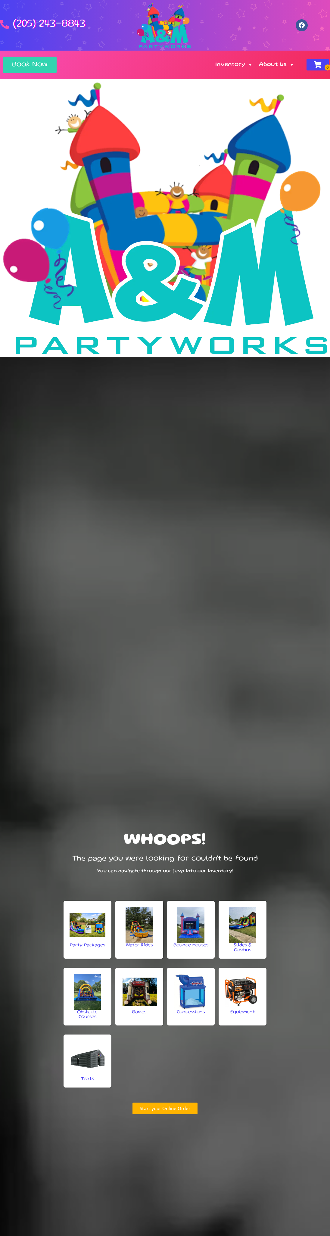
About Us (276, 65)
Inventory (234, 65)
